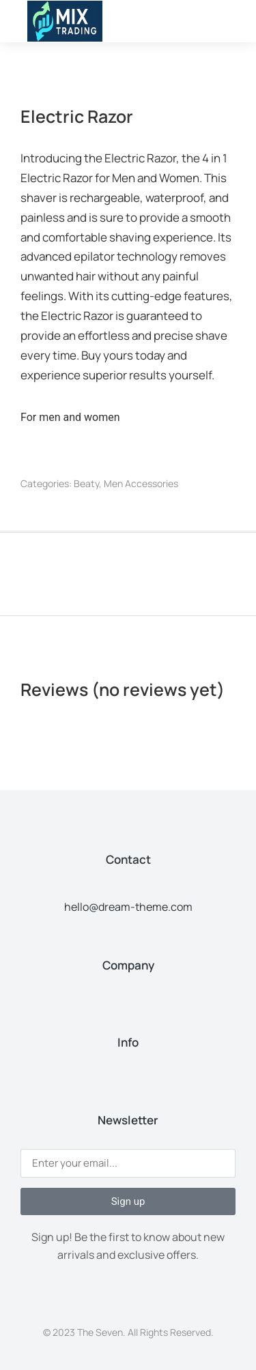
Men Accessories (141, 483)
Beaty (86, 483)
